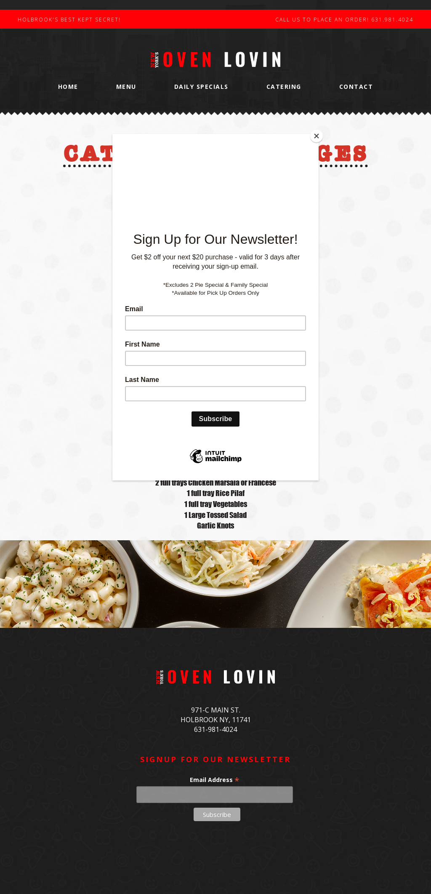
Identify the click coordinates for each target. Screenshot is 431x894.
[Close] (316, 136)
